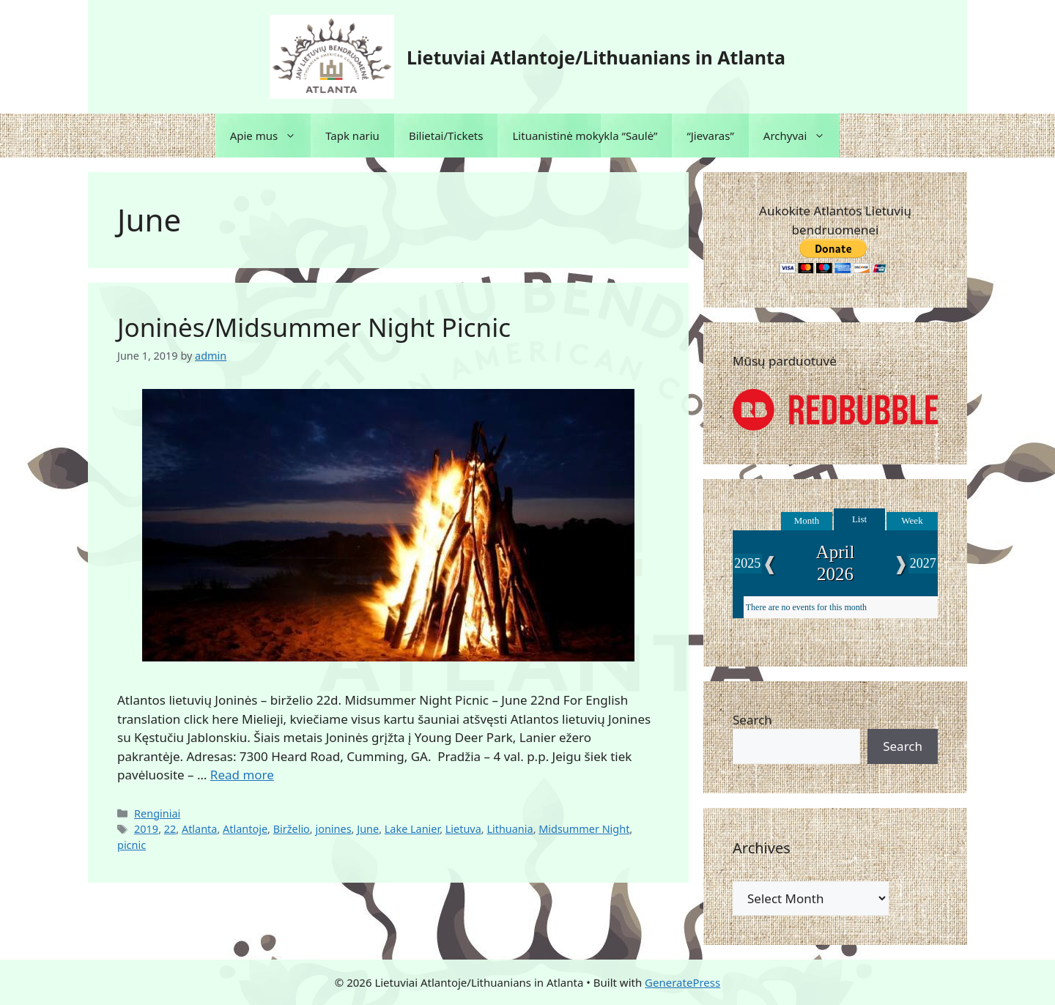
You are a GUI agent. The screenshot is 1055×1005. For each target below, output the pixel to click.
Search (752, 719)
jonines (333, 829)
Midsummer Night (583, 829)
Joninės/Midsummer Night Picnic (314, 327)
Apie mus (270, 135)
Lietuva (463, 829)
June (368, 829)
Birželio (291, 829)
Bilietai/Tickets (446, 135)
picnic (131, 845)
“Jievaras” (709, 135)
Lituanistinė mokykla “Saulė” (584, 135)
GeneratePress (682, 982)
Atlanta (200, 829)
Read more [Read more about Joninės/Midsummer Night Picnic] (242, 774)
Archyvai (801, 135)
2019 (146, 829)
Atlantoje (245, 829)
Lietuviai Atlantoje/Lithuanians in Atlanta (596, 57)
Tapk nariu (352, 135)
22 (170, 829)
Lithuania (509, 829)
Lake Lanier (412, 829)
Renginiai (157, 813)
